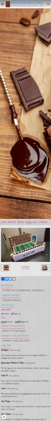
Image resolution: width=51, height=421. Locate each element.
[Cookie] (4, 416)
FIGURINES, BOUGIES (11, 300)
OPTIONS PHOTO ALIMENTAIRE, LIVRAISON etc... (23, 290)
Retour (25, 267)
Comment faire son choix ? (16, 341)
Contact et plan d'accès (14, 331)
